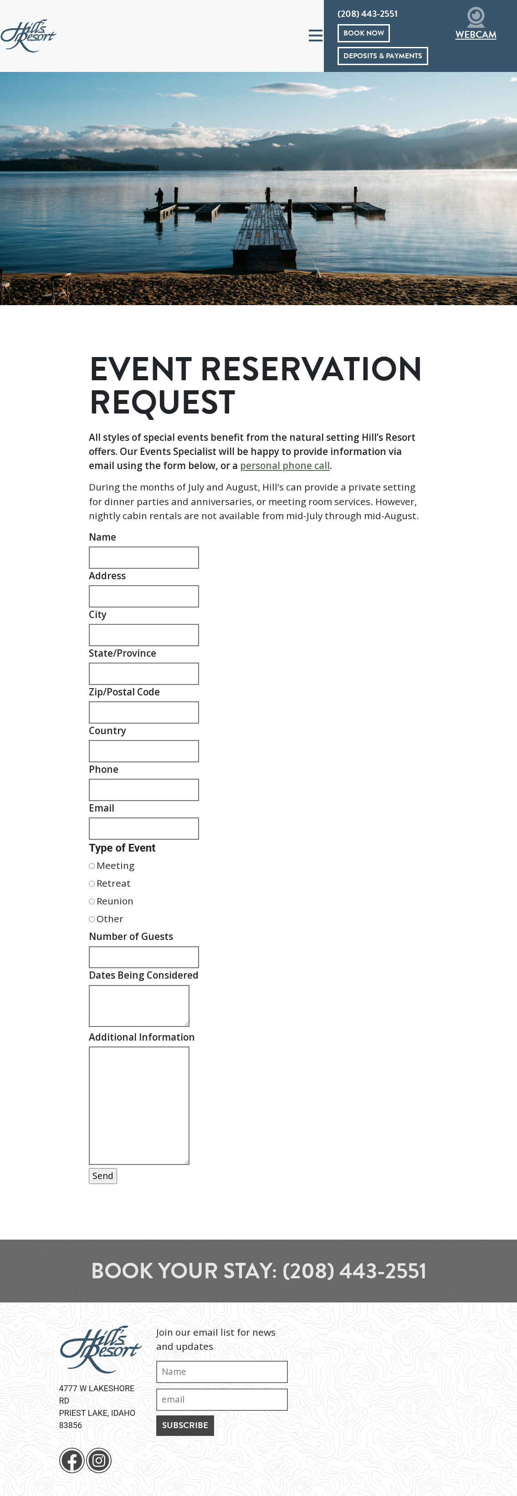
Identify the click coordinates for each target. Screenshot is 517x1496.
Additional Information (142, 1037)
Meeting (115, 865)
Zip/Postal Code (124, 691)
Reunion (115, 900)
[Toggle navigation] (315, 36)
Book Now (363, 33)
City (98, 614)
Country (107, 730)
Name (102, 537)
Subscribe (185, 1425)
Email (101, 808)
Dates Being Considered (144, 975)
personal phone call (285, 465)
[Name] (222, 1372)
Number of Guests (131, 936)
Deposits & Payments (382, 56)
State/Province (122, 653)
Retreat (114, 883)
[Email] (222, 1400)
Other (110, 918)
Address (107, 575)
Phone (103, 769)
